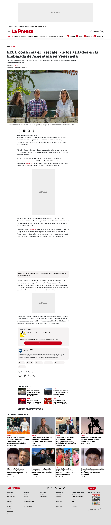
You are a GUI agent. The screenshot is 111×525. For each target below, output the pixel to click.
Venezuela (29, 163)
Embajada (32, 229)
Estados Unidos (59, 363)
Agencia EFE (12, 65)
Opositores (39, 363)
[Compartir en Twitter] (33, 131)
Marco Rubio (48, 363)
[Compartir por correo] (28, 131)
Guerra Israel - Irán (32, 26)
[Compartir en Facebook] (24, 131)
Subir (92, 488)
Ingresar (96, 31)
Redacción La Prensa (11, 445)
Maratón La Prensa (42, 26)
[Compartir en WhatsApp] (19, 131)
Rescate (21, 363)
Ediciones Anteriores (94, 509)
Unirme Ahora (44, 343)
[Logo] (18, 31)
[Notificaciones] (88, 31)
